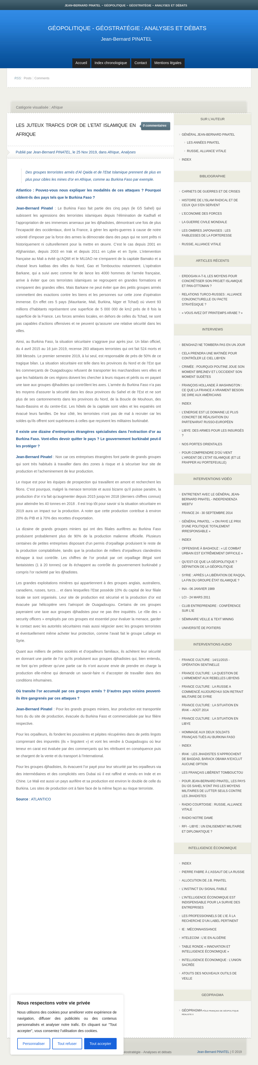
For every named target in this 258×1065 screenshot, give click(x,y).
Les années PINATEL (203, 142)
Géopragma (192, 1010)
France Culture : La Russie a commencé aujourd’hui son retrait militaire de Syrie (212, 691)
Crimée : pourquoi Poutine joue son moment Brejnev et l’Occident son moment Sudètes (213, 371)
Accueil (81, 63)
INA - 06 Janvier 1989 (198, 589)
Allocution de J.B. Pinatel (204, 880)
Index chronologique (110, 63)
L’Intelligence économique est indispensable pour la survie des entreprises (211, 902)
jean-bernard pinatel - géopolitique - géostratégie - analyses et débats (126, 5)
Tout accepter (100, 1044)
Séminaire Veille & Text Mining (208, 619)
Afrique (113, 152)
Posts (27, 78)
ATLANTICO (41, 799)
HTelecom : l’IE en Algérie (204, 938)
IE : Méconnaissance (199, 929)
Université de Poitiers (201, 628)
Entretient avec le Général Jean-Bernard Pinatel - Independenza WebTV (211, 499)
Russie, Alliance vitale (206, 151)
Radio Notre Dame (197, 818)
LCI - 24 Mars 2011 (196, 597)
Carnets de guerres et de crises (211, 191)
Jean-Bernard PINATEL (126, 39)
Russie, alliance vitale (201, 244)
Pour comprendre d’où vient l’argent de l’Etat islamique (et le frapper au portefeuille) (211, 457)
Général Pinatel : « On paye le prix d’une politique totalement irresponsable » (211, 526)
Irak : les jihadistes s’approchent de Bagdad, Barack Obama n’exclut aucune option (212, 759)
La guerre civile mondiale (204, 222)
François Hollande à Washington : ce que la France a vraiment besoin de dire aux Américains (213, 390)
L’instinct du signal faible (204, 889)
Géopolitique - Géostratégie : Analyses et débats (127, 28)
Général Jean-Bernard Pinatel (208, 134)
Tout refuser (67, 1044)
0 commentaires (154, 125)
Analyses (128, 152)
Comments (42, 78)
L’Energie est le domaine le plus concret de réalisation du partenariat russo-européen (210, 417)
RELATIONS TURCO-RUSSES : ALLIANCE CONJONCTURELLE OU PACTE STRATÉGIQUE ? (212, 299)
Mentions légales (168, 63)
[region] (67, 1024)
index (186, 159)
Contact (140, 63)
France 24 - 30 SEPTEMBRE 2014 (207, 513)
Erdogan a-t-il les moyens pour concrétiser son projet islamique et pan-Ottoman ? (212, 281)
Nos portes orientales (202, 444)
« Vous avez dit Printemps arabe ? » (212, 313)
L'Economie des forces (202, 213)
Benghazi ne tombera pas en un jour (213, 345)
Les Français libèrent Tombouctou (212, 772)
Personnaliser (34, 1044)
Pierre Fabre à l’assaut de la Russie (213, 872)
